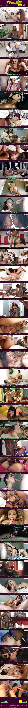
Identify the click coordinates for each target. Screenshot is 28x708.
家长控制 (24, 705)
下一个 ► (24, 701)
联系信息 (3, 705)
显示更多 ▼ (4, 701)
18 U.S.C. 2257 (13, 705)
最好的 (20, 5)
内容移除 (19, 705)
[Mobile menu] (1, 2)
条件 (7, 705)
